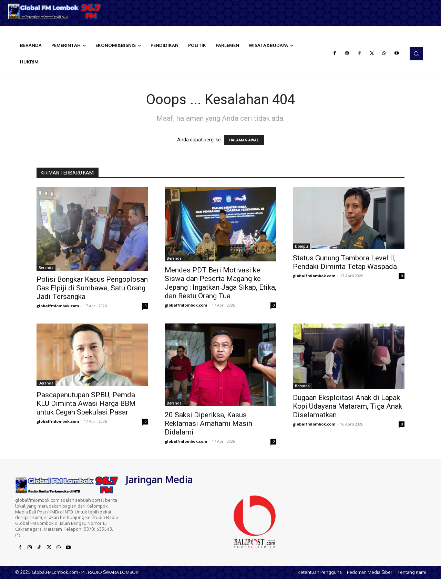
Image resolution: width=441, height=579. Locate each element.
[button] (416, 53)
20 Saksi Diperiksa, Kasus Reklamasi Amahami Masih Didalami (208, 423)
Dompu (301, 246)
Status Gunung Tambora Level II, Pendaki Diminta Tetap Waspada (345, 262)
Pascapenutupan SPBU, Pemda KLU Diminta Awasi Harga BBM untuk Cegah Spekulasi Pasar (86, 403)
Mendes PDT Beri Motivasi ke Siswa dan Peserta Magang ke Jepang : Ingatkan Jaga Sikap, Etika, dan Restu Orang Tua (220, 283)
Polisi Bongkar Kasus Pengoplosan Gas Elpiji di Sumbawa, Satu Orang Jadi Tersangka (92, 288)
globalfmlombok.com (58, 305)
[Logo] (55, 11)
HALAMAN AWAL (244, 140)
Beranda (46, 267)
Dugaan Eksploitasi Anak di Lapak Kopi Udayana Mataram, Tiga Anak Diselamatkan (347, 406)
